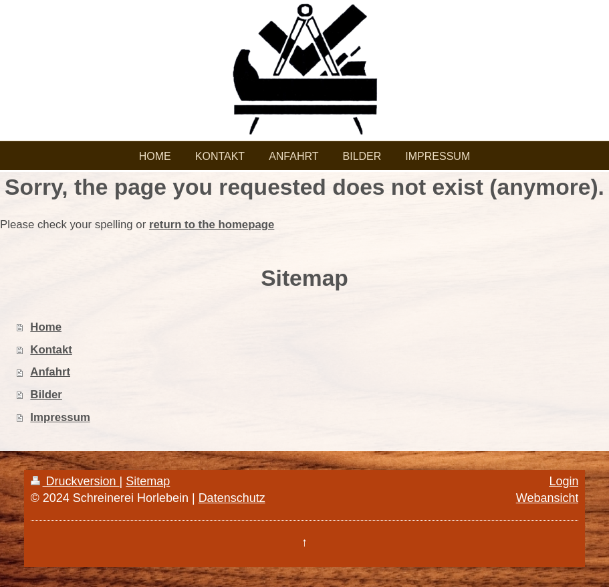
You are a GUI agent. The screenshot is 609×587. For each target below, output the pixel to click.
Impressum (60, 417)
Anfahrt (50, 371)
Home (46, 327)
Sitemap (148, 481)
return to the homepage (211, 224)
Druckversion (75, 481)
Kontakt (51, 349)
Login (563, 481)
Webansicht (547, 498)
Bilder (46, 394)
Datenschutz (232, 498)
